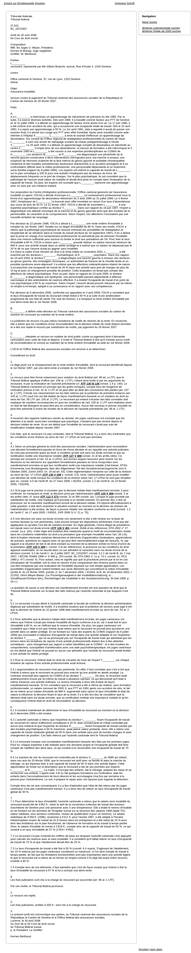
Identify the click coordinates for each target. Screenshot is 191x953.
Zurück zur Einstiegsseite (19, 3)
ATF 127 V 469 (72, 455)
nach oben (156, 949)
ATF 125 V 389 (36, 547)
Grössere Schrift (125, 3)
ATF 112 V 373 (49, 496)
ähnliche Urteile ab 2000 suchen (161, 31)
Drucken (40, 3)
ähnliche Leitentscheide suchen (161, 28)
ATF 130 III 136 (90, 383)
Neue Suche (149, 22)
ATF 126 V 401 (60, 528)
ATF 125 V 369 (104, 493)
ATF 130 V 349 (52, 474)
